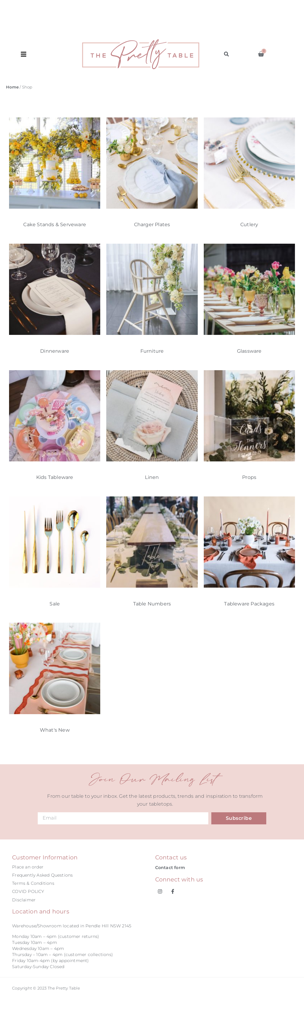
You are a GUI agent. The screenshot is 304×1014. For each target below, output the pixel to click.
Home (12, 87)
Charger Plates (152, 224)
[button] (51, 54)
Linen (152, 477)
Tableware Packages (249, 604)
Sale (55, 604)
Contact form (170, 867)
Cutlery (249, 224)
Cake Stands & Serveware (54, 224)
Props (249, 477)
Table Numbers (152, 604)
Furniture (152, 351)
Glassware (249, 351)
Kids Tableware (54, 477)
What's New (55, 730)
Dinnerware (54, 351)
